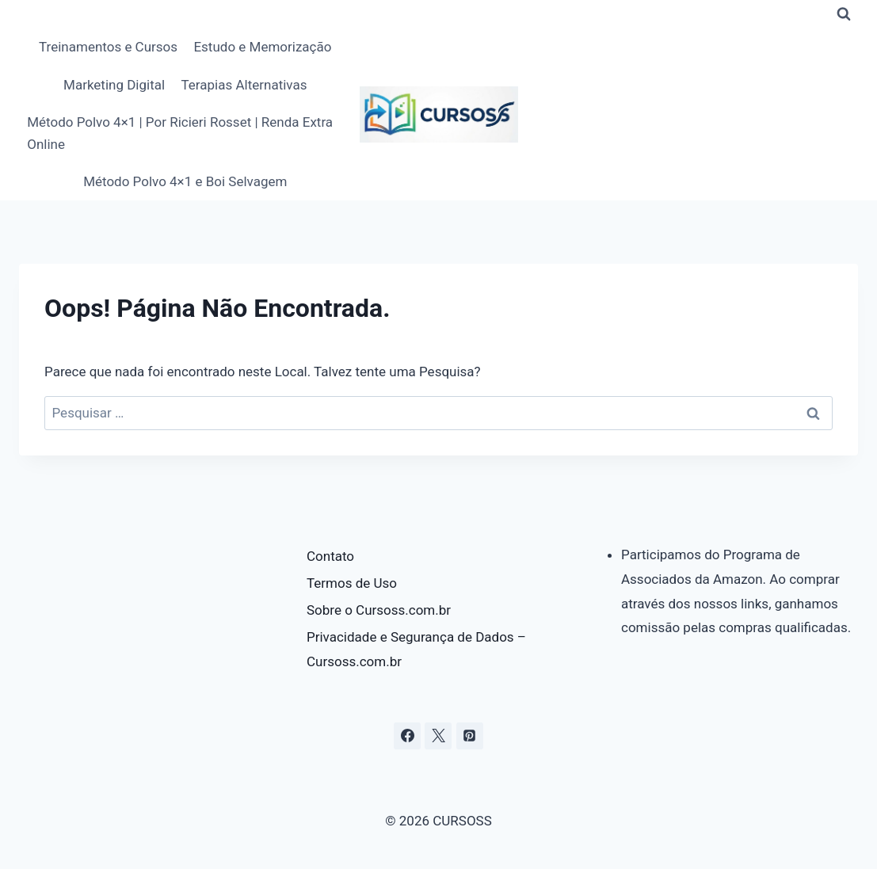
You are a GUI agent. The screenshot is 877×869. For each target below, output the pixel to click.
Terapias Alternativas (244, 85)
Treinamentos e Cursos (108, 47)
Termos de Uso (352, 583)
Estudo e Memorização (262, 47)
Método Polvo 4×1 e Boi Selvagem (185, 181)
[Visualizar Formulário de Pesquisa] (843, 14)
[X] (438, 735)
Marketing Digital (114, 85)
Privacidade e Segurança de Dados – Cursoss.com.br (416, 649)
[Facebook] (407, 735)
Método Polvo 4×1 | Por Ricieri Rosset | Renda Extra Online (180, 132)
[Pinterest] (469, 735)
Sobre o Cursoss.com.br (379, 610)
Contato (330, 556)
